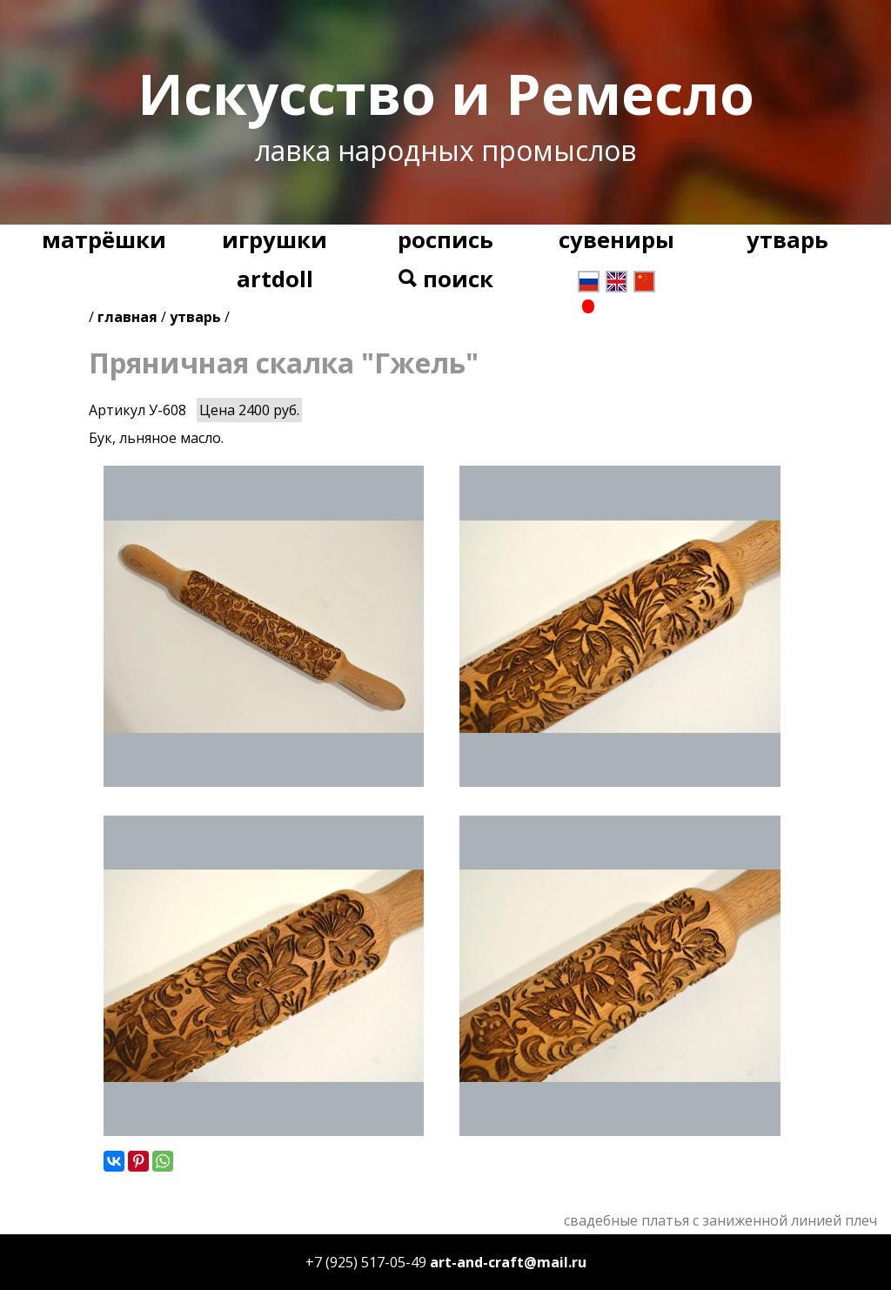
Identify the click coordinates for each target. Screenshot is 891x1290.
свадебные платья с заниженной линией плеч (720, 1220)
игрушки (274, 240)
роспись (445, 240)
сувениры (616, 240)
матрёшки (104, 240)
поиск (446, 279)
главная (127, 316)
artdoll (275, 279)
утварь (787, 240)
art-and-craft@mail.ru (508, 1262)
